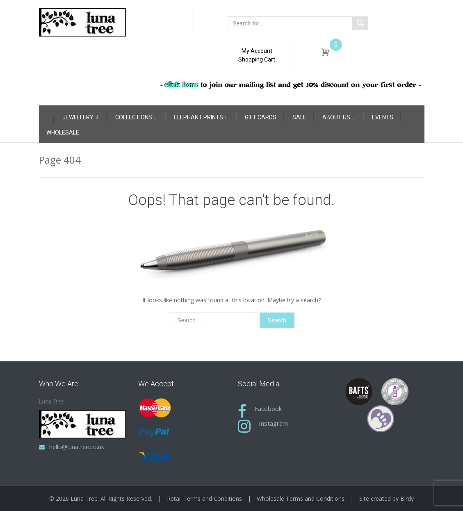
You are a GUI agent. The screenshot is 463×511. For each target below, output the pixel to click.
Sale (299, 117)
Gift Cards (260, 117)
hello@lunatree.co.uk (76, 447)
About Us (338, 117)
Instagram (273, 423)
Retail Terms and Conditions (204, 498)
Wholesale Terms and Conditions (300, 498)
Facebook (268, 408)
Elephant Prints (201, 117)
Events (382, 117)
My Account (257, 51)
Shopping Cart (256, 59)
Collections (136, 117)
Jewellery (80, 117)
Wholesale (62, 132)
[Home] (46, 116)
